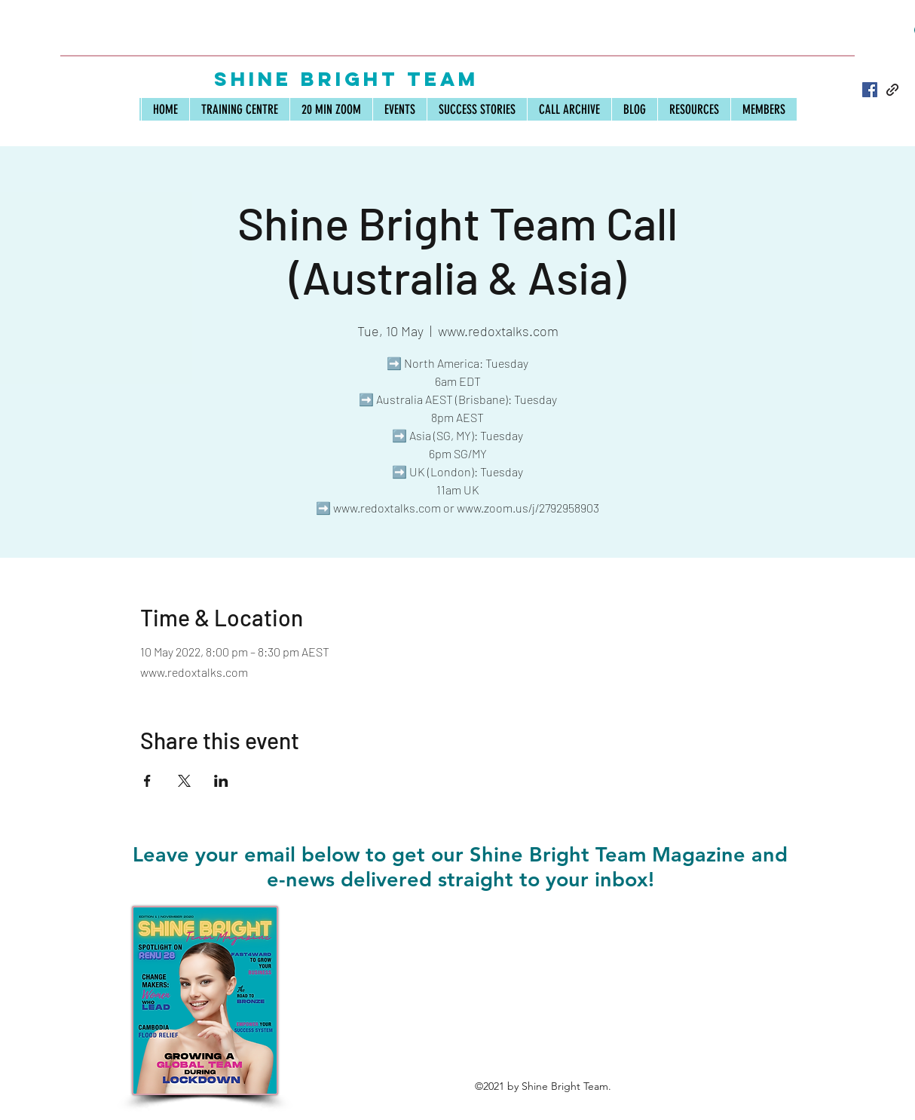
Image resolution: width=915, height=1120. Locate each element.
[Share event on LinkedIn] (221, 781)
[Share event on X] (184, 781)
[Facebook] (869, 89)
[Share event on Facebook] (147, 781)
